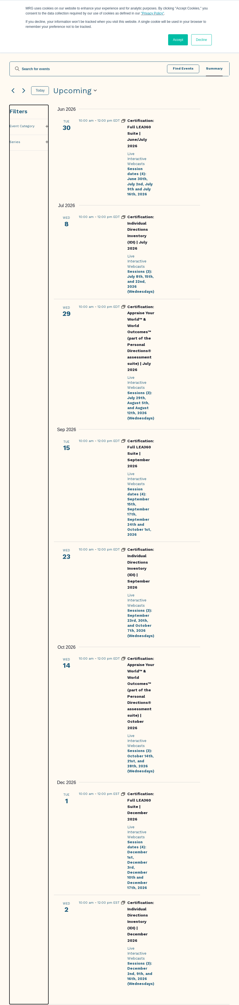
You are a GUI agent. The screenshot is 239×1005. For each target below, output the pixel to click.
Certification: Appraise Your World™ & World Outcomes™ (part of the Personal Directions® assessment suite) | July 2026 (140, 338)
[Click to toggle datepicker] (75, 90)
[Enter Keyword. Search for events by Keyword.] (89, 69)
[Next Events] (23, 90)
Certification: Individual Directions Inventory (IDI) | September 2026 (140, 568)
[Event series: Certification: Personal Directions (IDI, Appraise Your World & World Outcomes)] (123, 306)
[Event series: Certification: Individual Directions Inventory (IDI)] (123, 216)
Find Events (183, 68)
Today (40, 90)
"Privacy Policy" (152, 13)
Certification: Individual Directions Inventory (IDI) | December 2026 (140, 921)
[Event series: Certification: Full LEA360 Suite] (123, 120)
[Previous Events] (12, 90)
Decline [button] (201, 40)
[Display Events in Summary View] (214, 69)
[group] (28, 554)
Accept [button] (178, 40)
